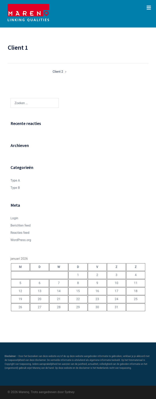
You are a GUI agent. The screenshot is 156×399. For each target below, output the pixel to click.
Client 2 (58, 71)
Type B (15, 188)
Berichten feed (21, 225)
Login (14, 218)
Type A (15, 180)
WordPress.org (21, 240)
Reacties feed (20, 233)
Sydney (70, 392)
